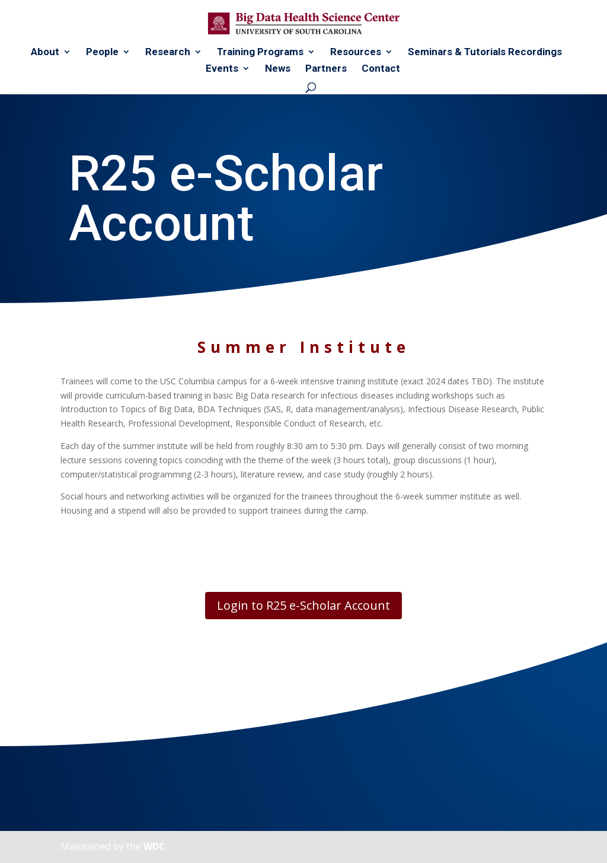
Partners (326, 69)
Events (222, 69)
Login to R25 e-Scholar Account (303, 605)
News (277, 69)
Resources (355, 52)
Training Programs (260, 52)
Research (167, 52)
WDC (154, 846)
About (45, 52)
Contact (381, 69)
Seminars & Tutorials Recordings (485, 52)
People (102, 52)
